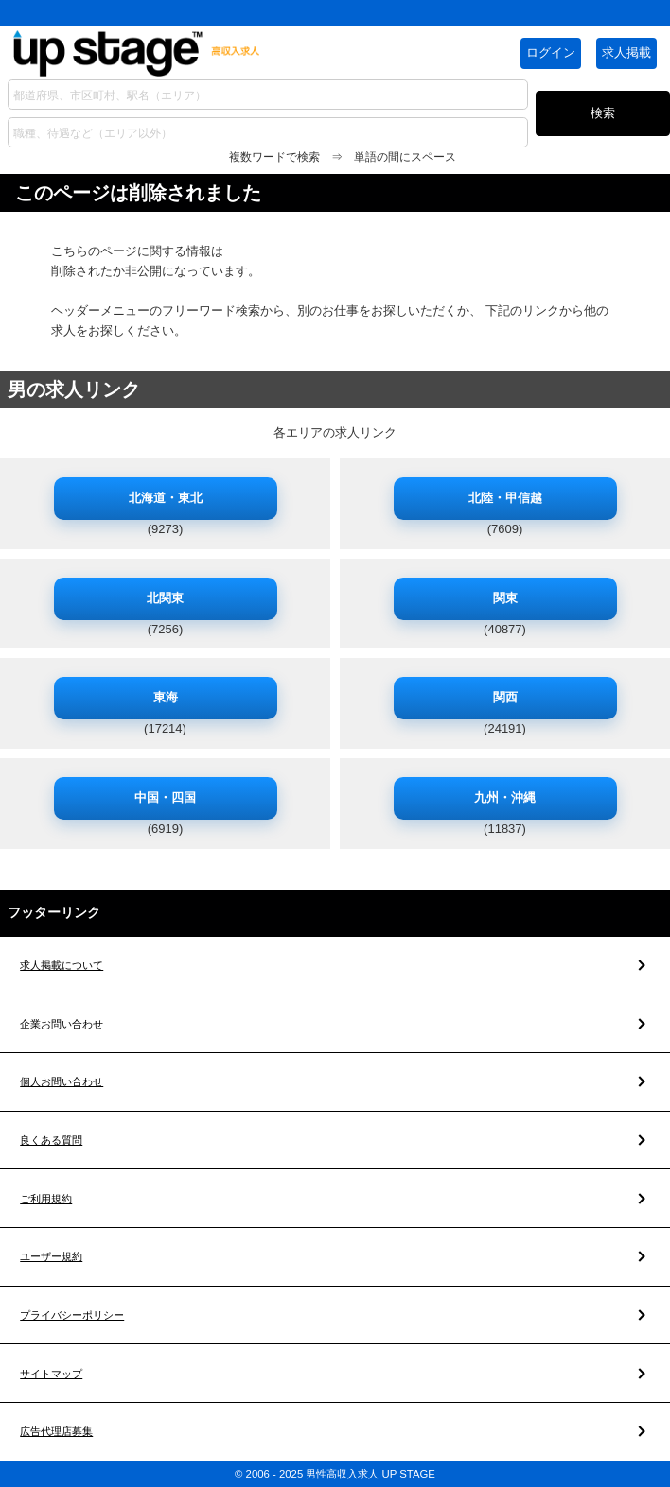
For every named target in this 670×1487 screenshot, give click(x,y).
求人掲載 (626, 52)
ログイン (550, 52)
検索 (603, 113)
